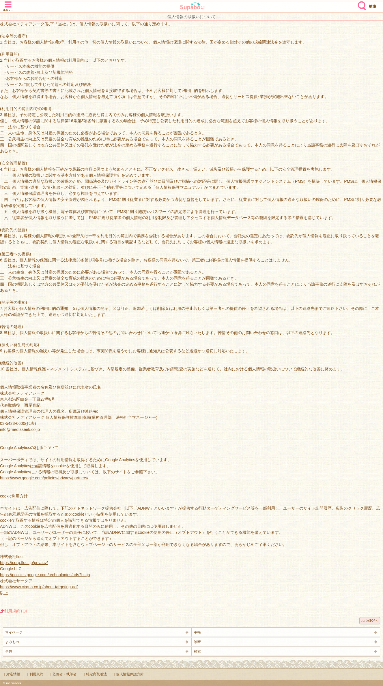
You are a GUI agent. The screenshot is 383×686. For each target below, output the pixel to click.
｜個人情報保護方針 (128, 674)
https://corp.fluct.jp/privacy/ (24, 562)
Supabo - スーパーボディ (192, 7)
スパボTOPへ (369, 620)
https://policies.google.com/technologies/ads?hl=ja (45, 574)
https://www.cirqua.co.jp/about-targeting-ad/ (39, 587)
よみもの (12, 642)
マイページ (14, 632)
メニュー (8, 3)
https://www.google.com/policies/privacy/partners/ (44, 478)
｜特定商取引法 (95, 674)
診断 (197, 642)
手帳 (197, 632)
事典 (8, 651)
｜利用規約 (34, 674)
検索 (360, 3)
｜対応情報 (11, 674)
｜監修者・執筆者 (63, 674)
